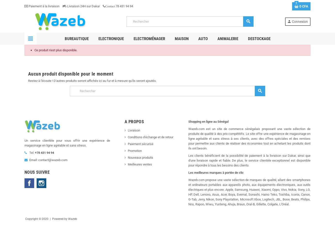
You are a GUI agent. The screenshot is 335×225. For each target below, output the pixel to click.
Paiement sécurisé (140, 144)
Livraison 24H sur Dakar (81, 6)
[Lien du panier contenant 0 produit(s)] (301, 6)
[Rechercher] (190, 21)
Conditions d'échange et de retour (150, 137)
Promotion (135, 151)
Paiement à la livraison (41, 6)
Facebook (29, 183)
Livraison (134, 130)
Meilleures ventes (140, 164)
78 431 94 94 (118, 6)
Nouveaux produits (140, 157)
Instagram (41, 183)
